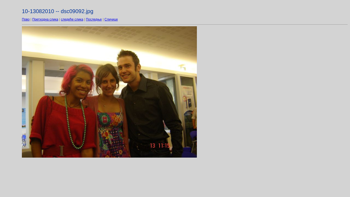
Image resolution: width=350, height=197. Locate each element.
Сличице (111, 19)
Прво (26, 19)
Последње (94, 19)
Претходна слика (45, 19)
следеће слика (72, 19)
